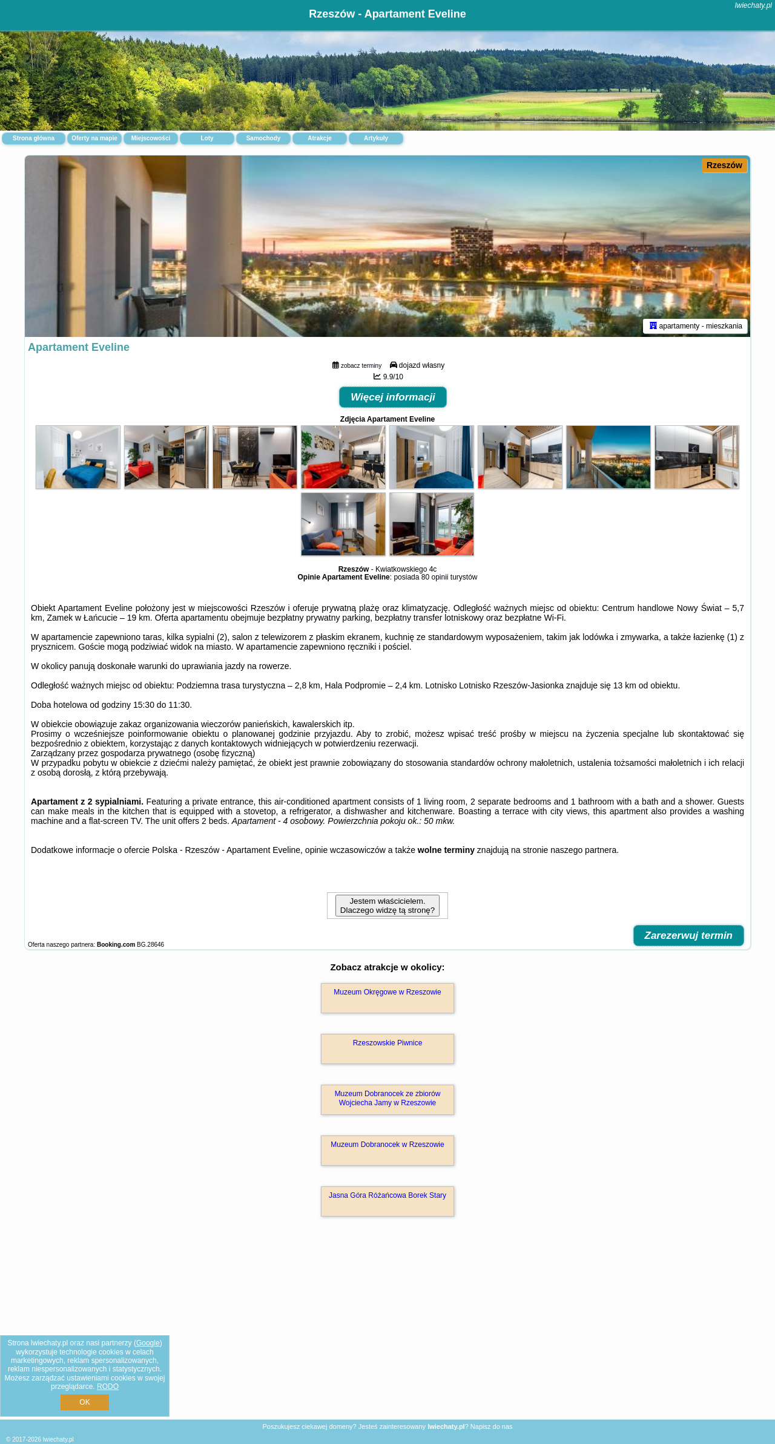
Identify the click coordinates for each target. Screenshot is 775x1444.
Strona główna (33, 138)
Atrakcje (319, 138)
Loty (206, 138)
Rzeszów (724, 165)
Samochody (263, 138)
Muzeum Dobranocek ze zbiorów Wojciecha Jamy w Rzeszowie (388, 1098)
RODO (108, 1386)
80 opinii (435, 577)
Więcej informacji (393, 397)
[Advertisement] (387, 1331)
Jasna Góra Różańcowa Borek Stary (387, 1195)
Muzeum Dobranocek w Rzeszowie (387, 1144)
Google (148, 1343)
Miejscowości (150, 138)
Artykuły (376, 138)
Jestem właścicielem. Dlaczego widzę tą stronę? (387, 906)
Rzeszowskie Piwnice (388, 1043)
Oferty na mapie (94, 138)
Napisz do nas (491, 1426)
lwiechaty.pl (753, 5)
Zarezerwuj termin (689, 935)
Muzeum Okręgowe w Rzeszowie (387, 992)
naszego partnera (583, 850)
